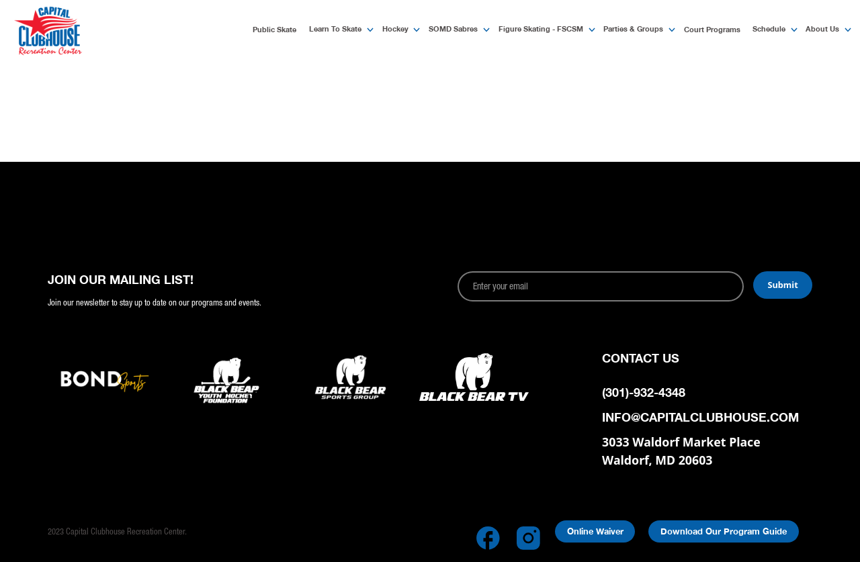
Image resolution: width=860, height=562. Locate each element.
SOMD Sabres (453, 29)
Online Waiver (595, 531)
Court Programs (712, 30)
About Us (822, 29)
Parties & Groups (633, 29)
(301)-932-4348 (643, 392)
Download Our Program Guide (723, 531)
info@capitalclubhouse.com (700, 417)
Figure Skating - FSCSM (541, 29)
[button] (337, 30)
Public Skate (274, 29)
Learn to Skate (335, 29)
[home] (87, 30)
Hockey (395, 29)
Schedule (768, 29)
